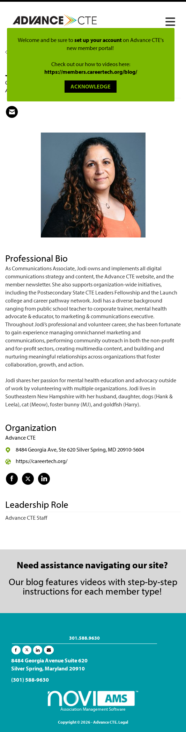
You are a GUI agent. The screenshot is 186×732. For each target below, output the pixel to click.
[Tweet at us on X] (26, 650)
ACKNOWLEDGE (90, 86)
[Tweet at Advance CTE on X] (28, 478)
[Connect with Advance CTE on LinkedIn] (44, 478)
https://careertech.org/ (41, 460)
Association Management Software (93, 701)
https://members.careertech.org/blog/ (90, 71)
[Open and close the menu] (141, 22)
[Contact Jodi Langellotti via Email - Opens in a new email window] (11, 112)
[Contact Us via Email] (49, 650)
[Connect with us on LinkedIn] (37, 650)
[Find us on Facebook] (16, 650)
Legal (123, 722)
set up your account (98, 39)
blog (35, 581)
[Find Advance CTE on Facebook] (11, 478)
